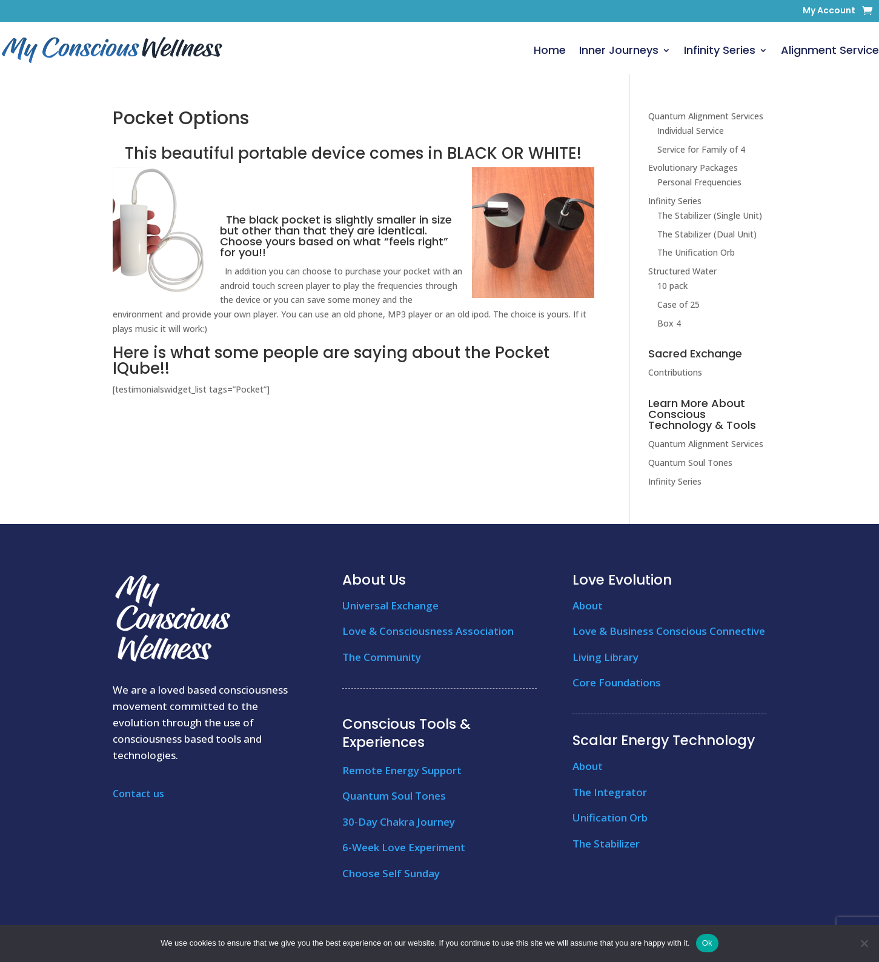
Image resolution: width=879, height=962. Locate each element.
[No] (864, 943)
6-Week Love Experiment (403, 847)
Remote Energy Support (402, 770)
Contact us (138, 793)
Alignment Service (830, 50)
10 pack (672, 285)
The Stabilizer (606, 844)
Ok (707, 942)
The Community (381, 657)
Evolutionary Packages (693, 167)
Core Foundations (616, 682)
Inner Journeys (618, 50)
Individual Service (690, 130)
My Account (829, 11)
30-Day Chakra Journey (398, 822)
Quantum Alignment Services (705, 116)
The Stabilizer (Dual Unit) (707, 234)
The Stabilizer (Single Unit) (709, 215)
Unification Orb (610, 817)
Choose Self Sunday (391, 873)
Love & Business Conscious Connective (668, 631)
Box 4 (669, 323)
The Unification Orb (696, 252)
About (587, 605)
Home (550, 50)
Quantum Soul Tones (690, 462)
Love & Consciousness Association (428, 631)
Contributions (675, 372)
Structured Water (682, 271)
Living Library (605, 657)
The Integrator (609, 792)
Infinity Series (719, 50)
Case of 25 (678, 304)
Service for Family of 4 (701, 149)
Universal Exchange (390, 605)
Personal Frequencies (699, 182)
